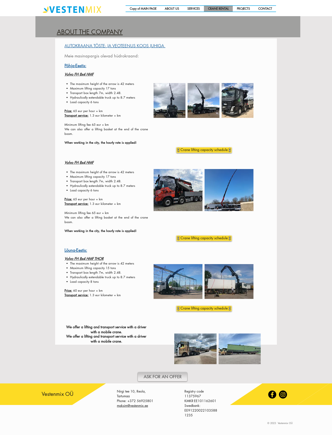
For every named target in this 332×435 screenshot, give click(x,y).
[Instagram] (283, 394)
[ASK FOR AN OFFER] (162, 376)
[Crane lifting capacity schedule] (204, 308)
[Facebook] (272, 394)
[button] (178, 281)
